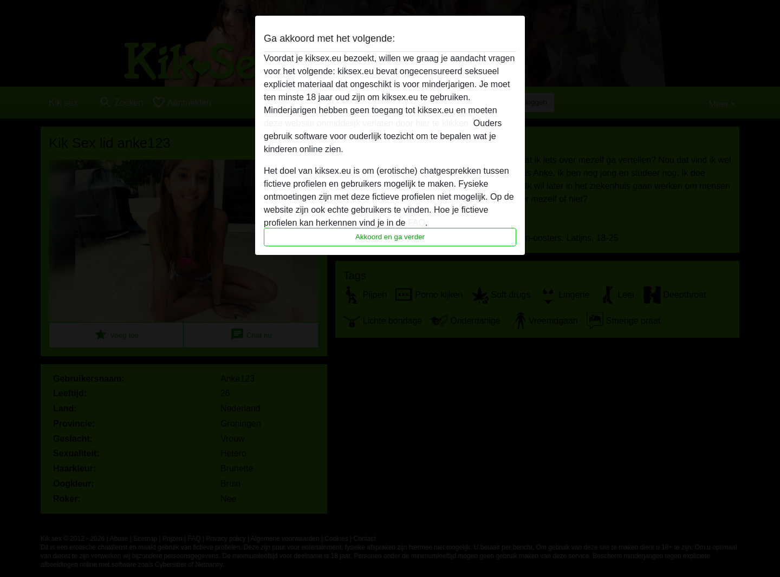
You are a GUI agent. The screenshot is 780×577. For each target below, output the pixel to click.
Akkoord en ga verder (390, 237)
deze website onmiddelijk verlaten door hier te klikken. (367, 123)
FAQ (416, 222)
